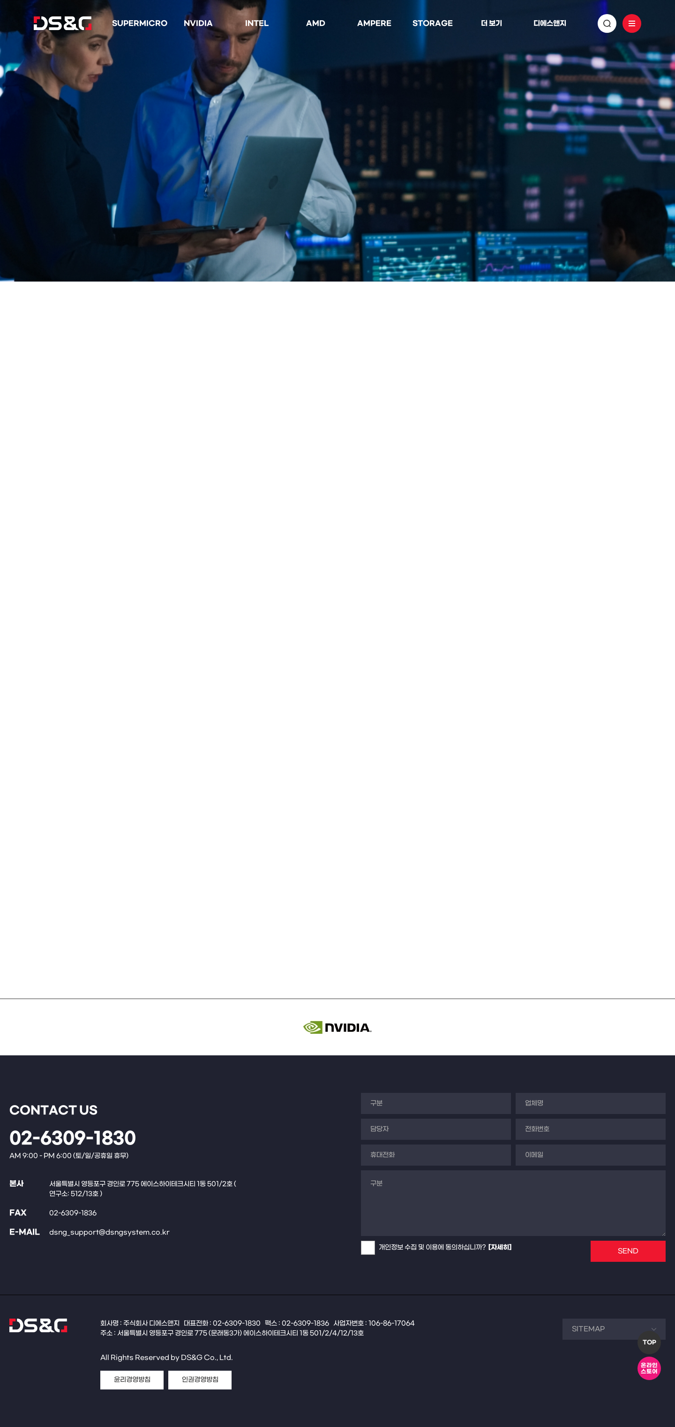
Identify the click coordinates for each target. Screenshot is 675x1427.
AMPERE (374, 23)
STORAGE (432, 23)
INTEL (257, 23)
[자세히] (499, 1247)
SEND (628, 1251)
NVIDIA (198, 23)
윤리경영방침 (132, 1380)
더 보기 (491, 23)
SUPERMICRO (139, 23)
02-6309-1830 (72, 1139)
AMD (315, 23)
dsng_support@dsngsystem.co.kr (109, 1232)
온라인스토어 (649, 1368)
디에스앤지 (549, 23)
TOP (649, 1342)
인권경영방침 (200, 1380)
